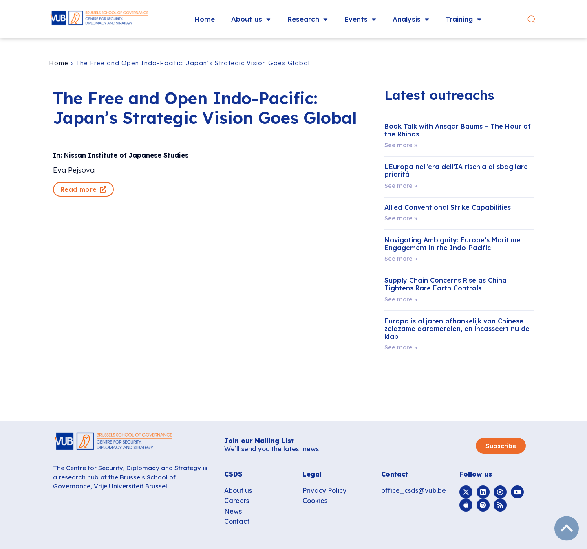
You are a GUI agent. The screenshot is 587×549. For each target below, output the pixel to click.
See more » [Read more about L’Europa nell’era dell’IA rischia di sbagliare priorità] (400, 185)
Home (204, 19)
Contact (236, 521)
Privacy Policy (324, 490)
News (233, 511)
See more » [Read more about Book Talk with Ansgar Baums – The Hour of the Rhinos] (400, 145)
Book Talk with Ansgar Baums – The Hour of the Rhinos (457, 130)
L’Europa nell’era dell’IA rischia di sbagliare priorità (456, 170)
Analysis (411, 19)
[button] (531, 19)
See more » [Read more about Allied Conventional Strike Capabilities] (400, 218)
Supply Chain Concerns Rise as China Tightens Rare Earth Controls (445, 284)
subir (566, 528)
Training (463, 19)
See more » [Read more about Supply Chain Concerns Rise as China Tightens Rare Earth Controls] (400, 299)
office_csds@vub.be (413, 490)
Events (360, 19)
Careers (236, 500)
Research (307, 19)
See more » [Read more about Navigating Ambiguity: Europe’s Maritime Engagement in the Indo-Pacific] (400, 258)
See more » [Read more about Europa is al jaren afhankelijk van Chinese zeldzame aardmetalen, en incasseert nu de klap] (400, 347)
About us (251, 19)
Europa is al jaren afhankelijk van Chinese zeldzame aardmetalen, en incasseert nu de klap (457, 328)
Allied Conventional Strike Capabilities (447, 207)
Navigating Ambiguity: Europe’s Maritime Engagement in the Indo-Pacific (452, 244)
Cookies (314, 500)
